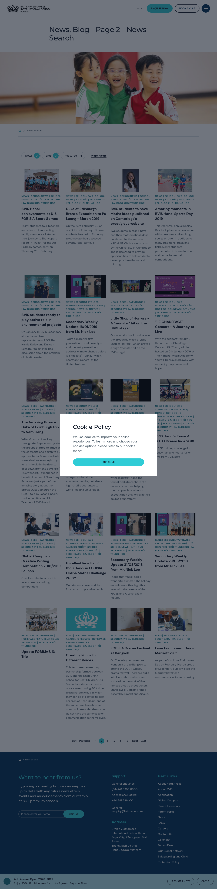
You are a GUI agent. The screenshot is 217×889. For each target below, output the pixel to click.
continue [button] (108, 462)
